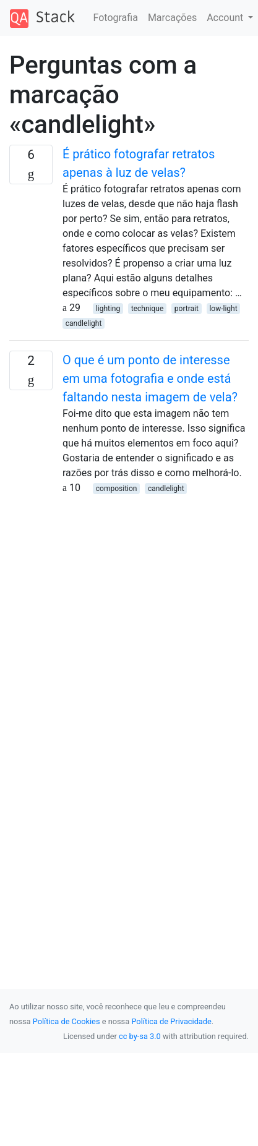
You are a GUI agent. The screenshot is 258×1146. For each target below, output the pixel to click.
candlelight (84, 323)
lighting (108, 308)
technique (147, 308)
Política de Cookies (66, 1021)
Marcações (172, 18)
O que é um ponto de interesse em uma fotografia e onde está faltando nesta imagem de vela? (150, 378)
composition (116, 488)
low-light (223, 308)
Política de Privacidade (171, 1021)
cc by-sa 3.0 (140, 1036)
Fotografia (115, 18)
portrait (186, 308)
